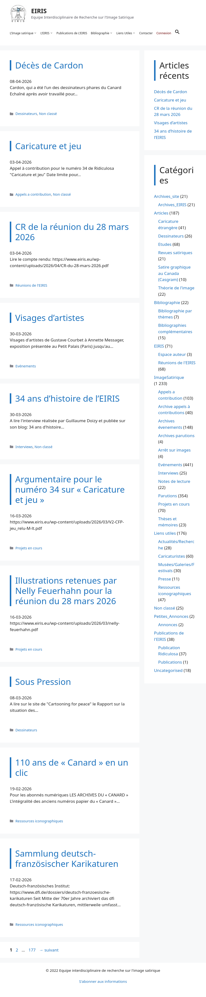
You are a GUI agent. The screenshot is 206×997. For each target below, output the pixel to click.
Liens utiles (165, 533)
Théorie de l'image (176, 288)
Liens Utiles (125, 33)
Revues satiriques (175, 252)
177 (32, 950)
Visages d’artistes (171, 123)
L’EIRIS (46, 33)
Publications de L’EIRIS (72, 33)
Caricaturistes (171, 556)
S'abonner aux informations (103, 981)
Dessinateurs (26, 113)
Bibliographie (102, 33)
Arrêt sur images (174, 450)
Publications (170, 662)
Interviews (24, 446)
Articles (161, 213)
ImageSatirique (169, 377)
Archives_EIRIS (172, 205)
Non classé (48, 113)
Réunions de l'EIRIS (31, 285)
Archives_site (166, 196)
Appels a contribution (33, 194)
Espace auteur (172, 354)
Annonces (168, 625)
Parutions (167, 496)
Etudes (164, 244)
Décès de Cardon (170, 91)
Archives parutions (176, 435)
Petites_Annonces (171, 616)
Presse (164, 579)
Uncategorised (168, 670)
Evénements (25, 366)
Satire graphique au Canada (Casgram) (174, 273)
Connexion (163, 33)
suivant (49, 950)
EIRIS (39, 11)
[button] (177, 33)
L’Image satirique (23, 33)
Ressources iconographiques (39, 821)
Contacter (146, 33)
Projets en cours (28, 548)
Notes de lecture (174, 481)
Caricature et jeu (170, 100)
